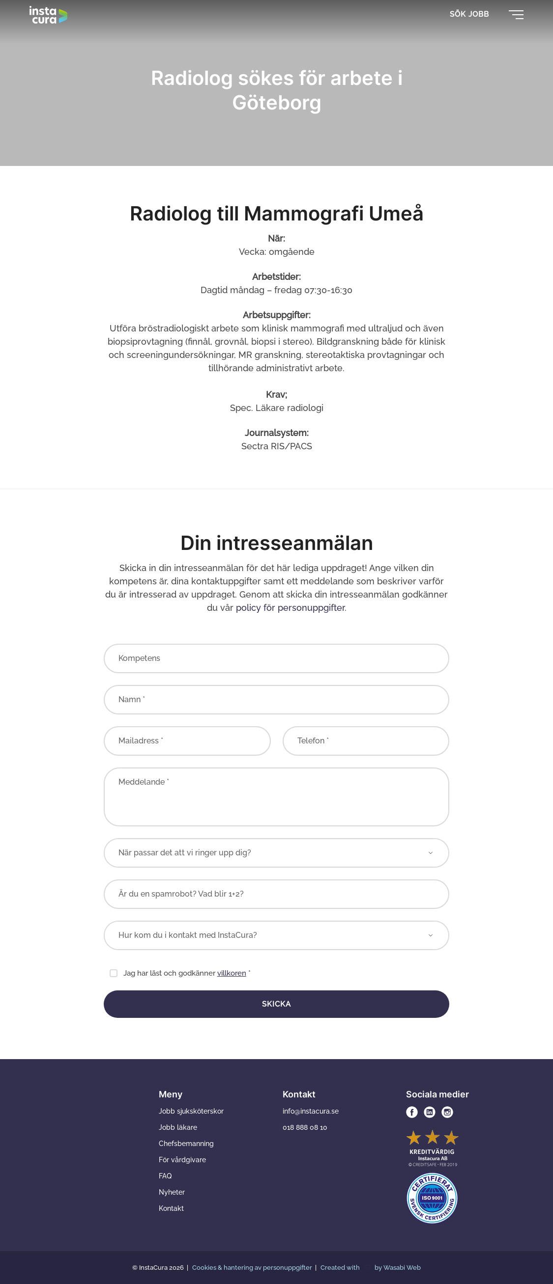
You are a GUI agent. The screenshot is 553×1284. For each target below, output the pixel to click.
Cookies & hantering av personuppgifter (253, 1267)
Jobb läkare (178, 1127)
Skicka (276, 1004)
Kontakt (171, 1208)
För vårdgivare (182, 1160)
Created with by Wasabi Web (370, 1267)
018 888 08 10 (305, 1127)
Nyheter (172, 1192)
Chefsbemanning (186, 1143)
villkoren (231, 973)
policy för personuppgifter (290, 607)
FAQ (165, 1176)
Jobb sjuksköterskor (191, 1111)
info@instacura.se (311, 1111)
